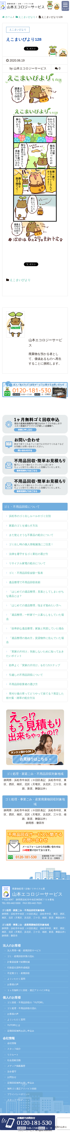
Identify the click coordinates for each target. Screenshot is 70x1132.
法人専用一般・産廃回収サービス (24, 950)
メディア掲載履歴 (16, 1066)
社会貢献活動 (14, 1060)
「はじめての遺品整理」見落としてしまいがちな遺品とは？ (35, 593)
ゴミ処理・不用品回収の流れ (21, 1008)
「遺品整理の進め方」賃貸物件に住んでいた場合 (35, 640)
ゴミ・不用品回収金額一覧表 (26, 572)
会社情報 (11, 1043)
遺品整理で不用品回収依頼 (24, 582)
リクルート (12, 1054)
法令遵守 (11, 1071)
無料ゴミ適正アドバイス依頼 (21, 1088)
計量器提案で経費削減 (18, 962)
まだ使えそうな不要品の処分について (31, 534)
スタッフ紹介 (14, 1049)
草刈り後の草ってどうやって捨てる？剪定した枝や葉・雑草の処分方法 (35, 695)
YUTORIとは (13, 1025)
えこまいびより (20, 280)
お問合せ (11, 1077)
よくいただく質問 (16, 979)
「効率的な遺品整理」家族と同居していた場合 (36, 628)
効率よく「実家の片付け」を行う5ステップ (34, 665)
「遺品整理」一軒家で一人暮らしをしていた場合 (35, 616)
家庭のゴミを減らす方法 (23, 525)
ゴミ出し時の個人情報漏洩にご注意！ (31, 544)
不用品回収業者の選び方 (23, 684)
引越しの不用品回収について (26, 674)
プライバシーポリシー (18, 1094)
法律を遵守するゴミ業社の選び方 (28, 553)
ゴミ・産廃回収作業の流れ (20, 956)
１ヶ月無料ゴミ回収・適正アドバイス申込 (28, 990)
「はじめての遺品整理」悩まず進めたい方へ (35, 605)
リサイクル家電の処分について (27, 563)
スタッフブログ (15, 1100)
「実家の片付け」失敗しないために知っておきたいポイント (35, 653)
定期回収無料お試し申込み (20, 1031)
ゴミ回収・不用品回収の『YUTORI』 (26, 1002)
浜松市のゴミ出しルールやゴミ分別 (30, 515)
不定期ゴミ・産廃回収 (18, 973)
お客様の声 (12, 984)
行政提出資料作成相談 (18, 967)
